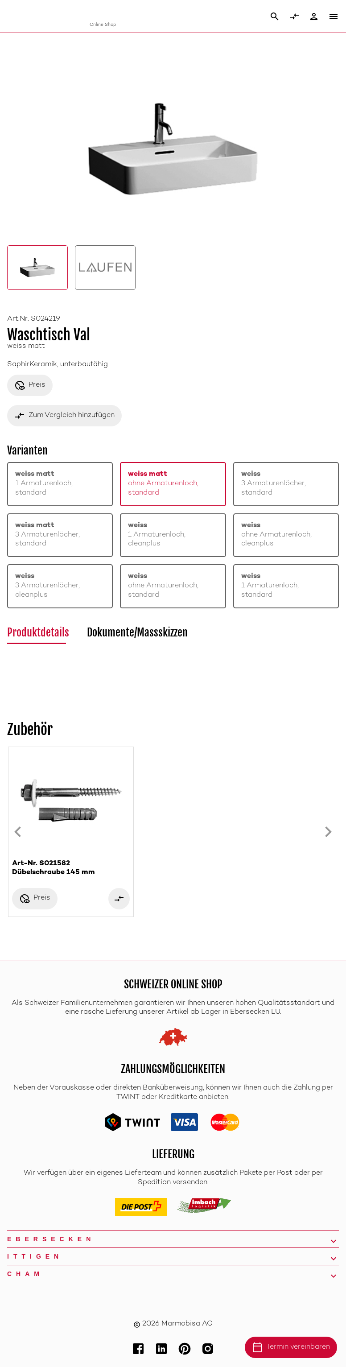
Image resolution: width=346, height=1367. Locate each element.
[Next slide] (328, 832)
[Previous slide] (18, 832)
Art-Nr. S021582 (71, 868)
